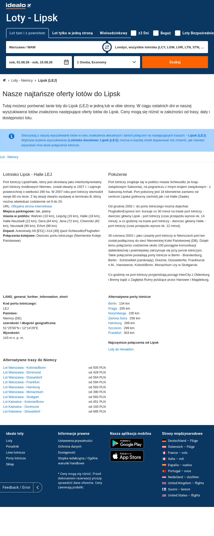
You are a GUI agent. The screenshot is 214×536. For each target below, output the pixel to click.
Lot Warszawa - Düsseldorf (22, 377)
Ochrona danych (70, 446)
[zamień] (107, 47)
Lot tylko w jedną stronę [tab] (72, 33)
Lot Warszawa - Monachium (23, 392)
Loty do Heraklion (121, 349)
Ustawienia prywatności (75, 441)
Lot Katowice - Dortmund (21, 407)
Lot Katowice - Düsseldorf (21, 411)
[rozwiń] (4, 487)
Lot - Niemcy (9, 157)
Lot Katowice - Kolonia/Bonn (23, 402)
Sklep (10, 464)
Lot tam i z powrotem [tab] (27, 33)
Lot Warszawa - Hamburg (21, 387)
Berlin (112, 303)
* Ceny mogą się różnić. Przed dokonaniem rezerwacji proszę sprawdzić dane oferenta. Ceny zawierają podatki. (80, 480)
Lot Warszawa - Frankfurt (21, 382)
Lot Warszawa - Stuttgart (21, 397)
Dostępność (66, 452)
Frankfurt (114, 333)
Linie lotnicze (15, 452)
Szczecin (114, 328)
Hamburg (115, 323)
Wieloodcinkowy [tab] (113, 33)
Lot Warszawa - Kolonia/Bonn (24, 367)
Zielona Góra (117, 318)
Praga (112, 308)
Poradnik (12, 446)
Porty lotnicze (16, 458)
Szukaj (175, 62)
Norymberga (117, 313)
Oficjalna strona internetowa (31, 206)
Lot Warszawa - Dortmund (22, 372)
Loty (9, 441)
